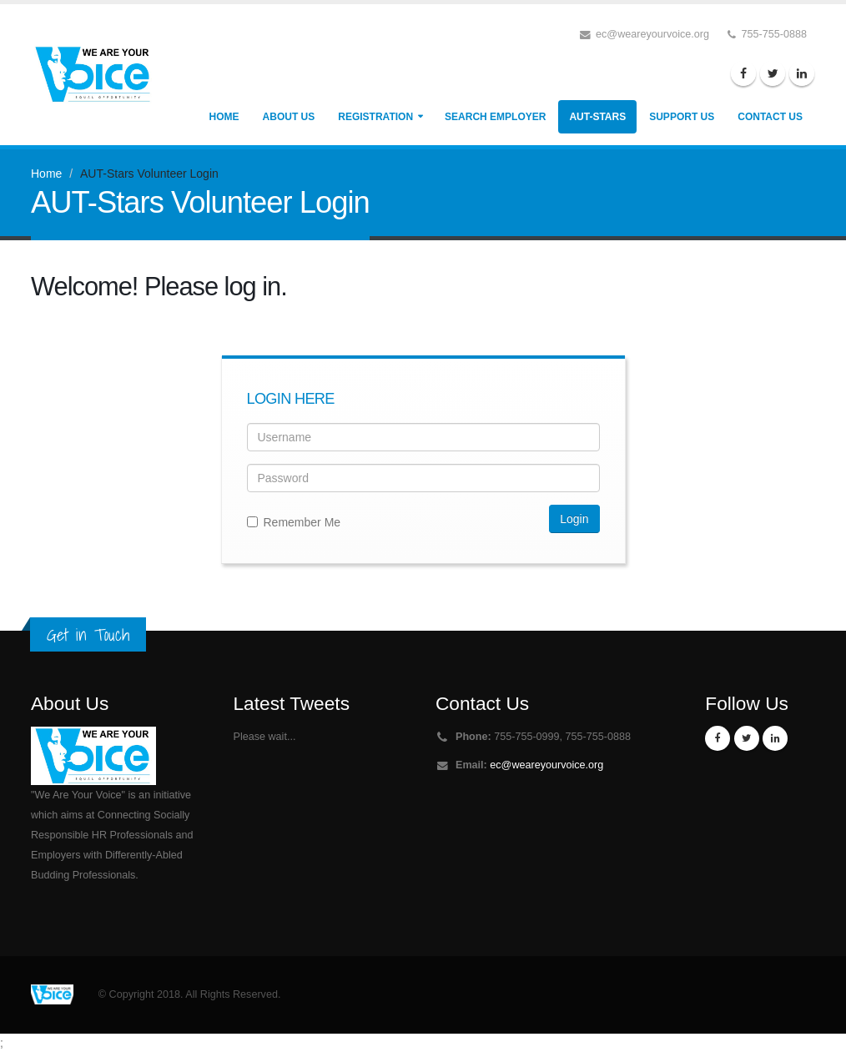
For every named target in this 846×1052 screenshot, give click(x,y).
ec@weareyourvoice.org (546, 765)
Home (224, 117)
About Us (289, 117)
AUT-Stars (597, 117)
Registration (375, 117)
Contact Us (770, 117)
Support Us (681, 117)
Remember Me (294, 522)
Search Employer (495, 117)
